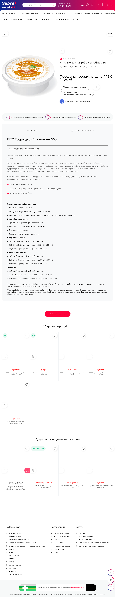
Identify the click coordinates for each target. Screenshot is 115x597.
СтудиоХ (101, 594)
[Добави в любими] (26, 335)
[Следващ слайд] (109, 33)
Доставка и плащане (17, 574)
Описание (32, 130)
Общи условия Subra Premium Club (22, 543)
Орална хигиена (31, 19)
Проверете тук (77, 587)
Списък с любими (86, 536)
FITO (76, 67)
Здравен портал (15, 565)
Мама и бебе (75, 13)
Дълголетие (60, 13)
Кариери (12, 562)
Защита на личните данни (19, 540)
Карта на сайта (15, 555)
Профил (82, 533)
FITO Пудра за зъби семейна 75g (68, 19)
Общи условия (15, 536)
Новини (12, 559)
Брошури (12, 568)
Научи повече (71, 117)
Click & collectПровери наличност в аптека (77, 93)
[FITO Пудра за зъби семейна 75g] (30, 76)
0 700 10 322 (64, 6)
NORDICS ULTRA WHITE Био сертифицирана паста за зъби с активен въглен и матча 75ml (16, 487)
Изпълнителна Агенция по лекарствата (94, 543)
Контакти (12, 571)
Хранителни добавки (30, 13)
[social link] (111, 577)
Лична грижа (110, 13)
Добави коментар (58, 314)
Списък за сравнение (87, 540)
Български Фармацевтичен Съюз (91, 546)
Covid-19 (57, 552)
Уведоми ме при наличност (75, 87)
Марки (11, 549)
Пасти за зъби (46, 19)
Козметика (47, 13)
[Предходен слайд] (5, 33)
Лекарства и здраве (9, 13)
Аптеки (12, 552)
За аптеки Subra (15, 533)
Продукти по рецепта (93, 13)
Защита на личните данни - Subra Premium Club (27, 546)
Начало (6, 19)
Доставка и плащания (82, 130)
